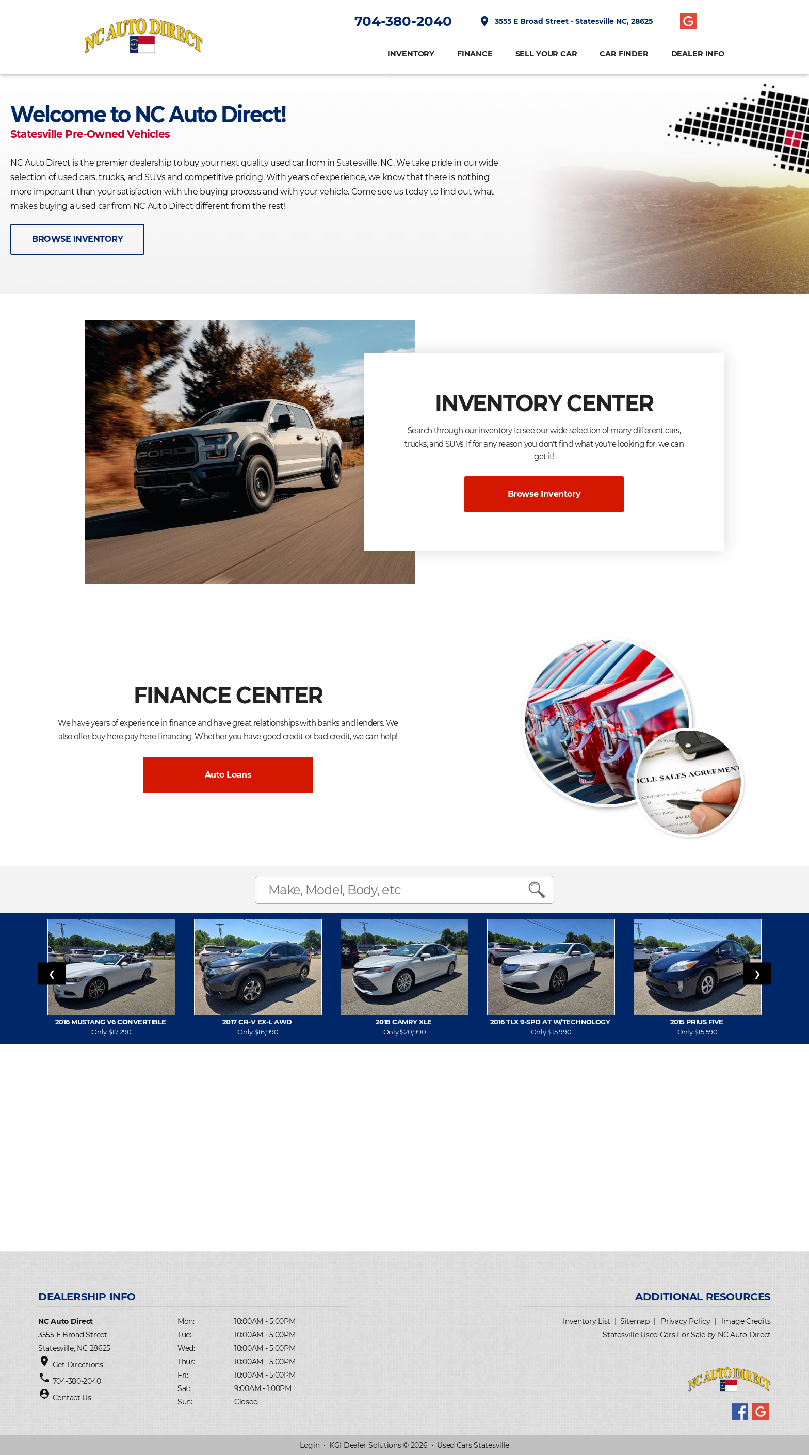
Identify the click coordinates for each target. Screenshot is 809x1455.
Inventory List (586, 1321)
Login (310, 1445)
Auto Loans (228, 775)
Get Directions (78, 1364)
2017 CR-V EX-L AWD (258, 1021)
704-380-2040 (403, 21)
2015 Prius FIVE (697, 1021)
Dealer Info (697, 54)
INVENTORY (410, 54)
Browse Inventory (544, 494)
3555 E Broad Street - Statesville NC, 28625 (565, 21)
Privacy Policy (685, 1321)
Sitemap (635, 1321)
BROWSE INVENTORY (77, 239)
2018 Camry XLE (404, 1021)
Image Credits (746, 1321)
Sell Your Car (546, 54)
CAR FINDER (624, 54)
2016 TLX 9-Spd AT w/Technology (551, 1021)
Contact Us (72, 1397)
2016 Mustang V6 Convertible (111, 1021)
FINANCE (475, 54)
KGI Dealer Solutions (365, 1445)
